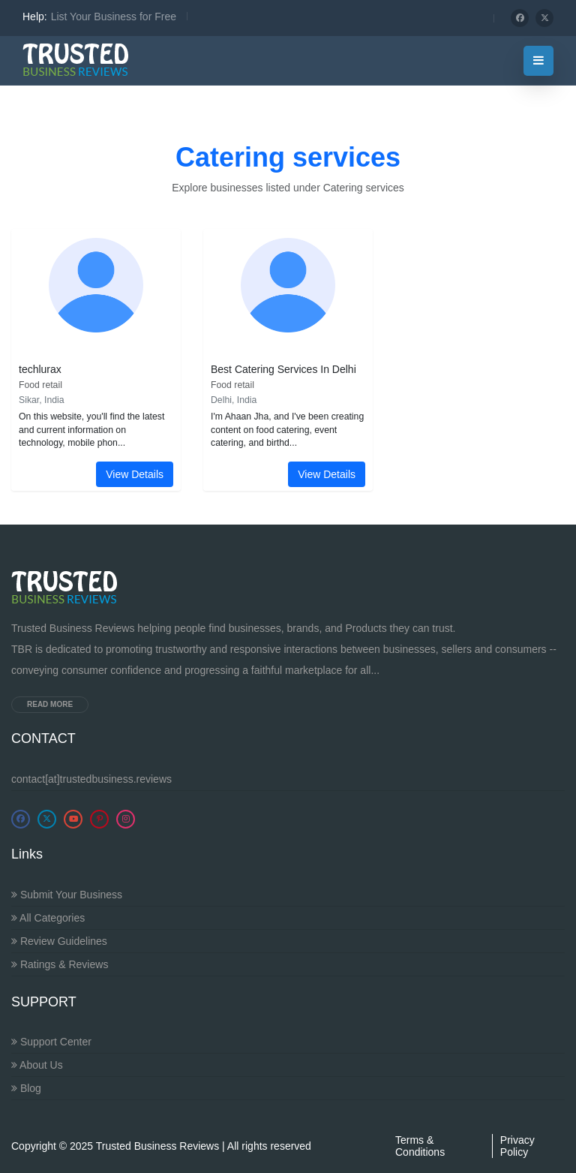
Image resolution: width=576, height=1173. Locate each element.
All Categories (48, 918)
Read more (50, 704)
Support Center (51, 1042)
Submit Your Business (66, 895)
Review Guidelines (59, 941)
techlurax (40, 369)
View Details (135, 474)
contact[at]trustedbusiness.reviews (91, 779)
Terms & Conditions (420, 1146)
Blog (26, 1088)
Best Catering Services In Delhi (283, 369)
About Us (37, 1065)
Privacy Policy (517, 1146)
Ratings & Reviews (59, 964)
